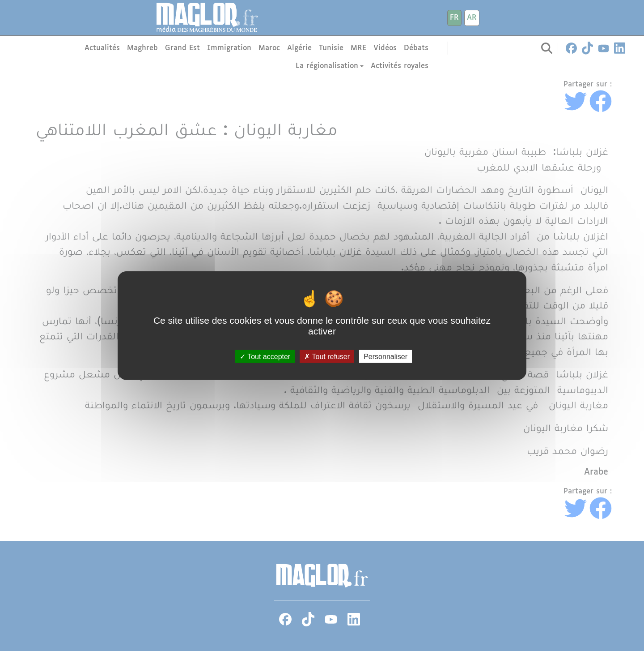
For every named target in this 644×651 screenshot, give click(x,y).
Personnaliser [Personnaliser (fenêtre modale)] (385, 356)
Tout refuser (327, 356)
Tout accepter (265, 356)
